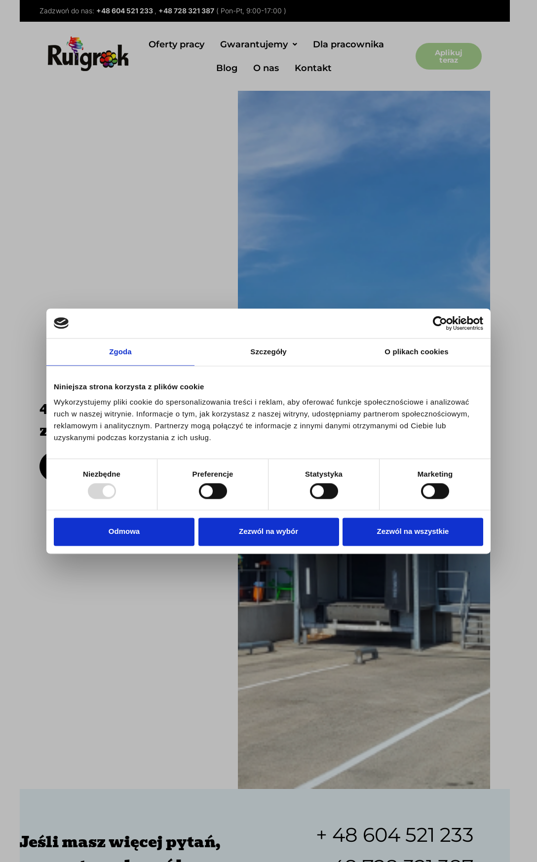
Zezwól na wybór (268, 531)
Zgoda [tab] (120, 351)
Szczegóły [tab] (268, 351)
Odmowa (124, 531)
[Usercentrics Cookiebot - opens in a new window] (440, 323)
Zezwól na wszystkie (413, 531)
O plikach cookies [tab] (416, 351)
